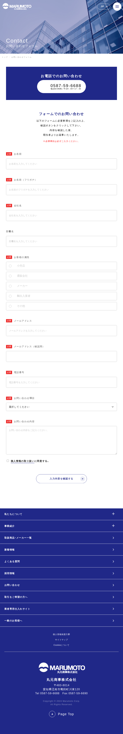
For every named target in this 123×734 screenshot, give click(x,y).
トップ (5, 57)
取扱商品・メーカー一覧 (18, 537)
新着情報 (9, 549)
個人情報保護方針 (61, 634)
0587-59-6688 (50, 693)
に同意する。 (28, 470)
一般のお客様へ (13, 620)
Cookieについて (61, 645)
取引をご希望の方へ (16, 597)
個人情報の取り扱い (22, 469)
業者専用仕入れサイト (17, 609)
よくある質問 (12, 561)
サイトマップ (61, 640)
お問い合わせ (12, 585)
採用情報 (9, 573)
